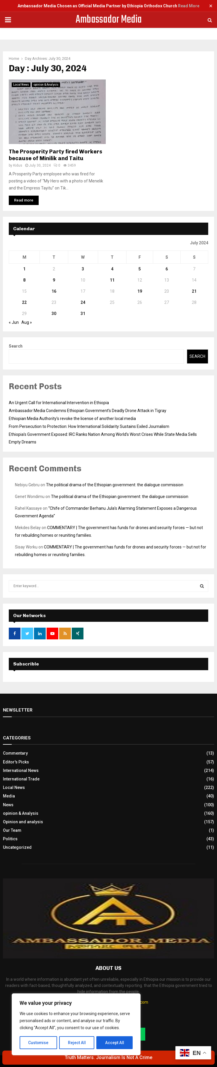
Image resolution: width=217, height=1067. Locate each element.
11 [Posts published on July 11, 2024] (112, 280)
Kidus (17, 165)
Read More (188, 6)
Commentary (15, 753)
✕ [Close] (211, 6)
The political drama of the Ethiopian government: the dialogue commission (114, 484)
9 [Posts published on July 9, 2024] (54, 280)
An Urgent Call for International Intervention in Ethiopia (59, 402)
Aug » (26, 322)
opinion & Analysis (46, 84)
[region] (76, 1024)
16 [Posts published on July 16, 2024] (54, 291)
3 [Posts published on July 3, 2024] (83, 269)
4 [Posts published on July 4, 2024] (112, 269)
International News (21, 770)
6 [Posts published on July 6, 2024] (166, 269)
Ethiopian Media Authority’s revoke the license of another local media (72, 418)
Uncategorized (17, 847)
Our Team (12, 830)
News (8, 804)
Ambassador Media (109, 20)
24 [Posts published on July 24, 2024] (83, 302)
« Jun (14, 322)
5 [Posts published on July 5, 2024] (140, 269)
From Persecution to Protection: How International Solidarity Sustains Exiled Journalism (89, 426)
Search (16, 346)
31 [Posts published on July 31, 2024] (83, 313)
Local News (21, 84)
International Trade (21, 779)
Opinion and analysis (23, 821)
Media (9, 796)
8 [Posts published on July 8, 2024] (24, 280)
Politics (10, 838)
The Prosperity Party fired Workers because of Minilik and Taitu (55, 155)
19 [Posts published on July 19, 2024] (139, 291)
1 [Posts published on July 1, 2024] (24, 269)
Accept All (114, 1042)
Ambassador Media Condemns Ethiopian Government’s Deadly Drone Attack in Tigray (87, 410)
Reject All (77, 1042)
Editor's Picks (16, 762)
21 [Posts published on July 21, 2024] (194, 291)
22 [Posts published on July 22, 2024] (24, 302)
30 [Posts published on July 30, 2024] (54, 313)
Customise (38, 1042)
